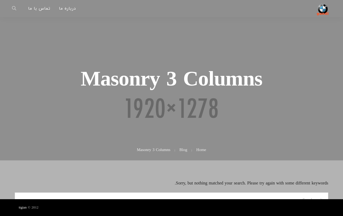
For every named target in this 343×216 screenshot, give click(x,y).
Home (201, 150)
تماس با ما (39, 8)
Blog (183, 150)
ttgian (23, 207)
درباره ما (67, 8)
